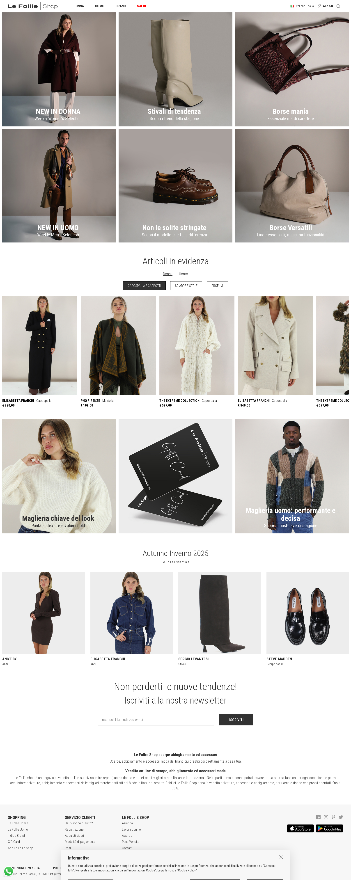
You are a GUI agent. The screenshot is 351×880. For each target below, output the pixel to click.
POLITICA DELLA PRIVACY (70, 868)
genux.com (144, 874)
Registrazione (74, 829)
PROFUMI (217, 286)
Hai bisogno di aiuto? (79, 823)
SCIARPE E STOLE (186, 286)
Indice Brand (16, 836)
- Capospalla (39, 352)
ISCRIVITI (236, 720)
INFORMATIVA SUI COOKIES (118, 868)
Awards (127, 836)
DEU (165, 874)
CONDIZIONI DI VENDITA (24, 868)
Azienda (127, 823)
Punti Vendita (130, 842)
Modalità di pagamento (80, 842)
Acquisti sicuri (74, 836)
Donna (167, 274)
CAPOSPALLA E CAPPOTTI (144, 286)
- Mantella (118, 352)
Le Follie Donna (18, 823)
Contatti (127, 848)
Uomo (183, 274)
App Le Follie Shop (20, 848)
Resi (68, 848)
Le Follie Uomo (18, 829)
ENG (160, 874)
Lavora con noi (132, 829)
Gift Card (14, 842)
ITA (155, 874)
